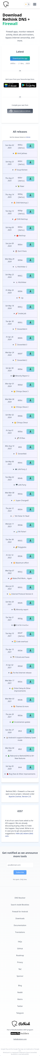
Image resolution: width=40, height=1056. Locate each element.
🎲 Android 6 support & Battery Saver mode (21, 738)
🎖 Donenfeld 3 (21, 344)
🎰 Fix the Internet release (20, 673)
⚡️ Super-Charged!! (21, 500)
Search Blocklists (20, 905)
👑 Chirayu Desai (21, 422)
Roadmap (20, 955)
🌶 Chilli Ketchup (21, 219)
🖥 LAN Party (21, 485)
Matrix (20, 999)
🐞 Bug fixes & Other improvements (21, 774)
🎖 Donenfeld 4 (21, 329)
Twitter (20, 1006)
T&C (20, 969)
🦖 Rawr (21, 186)
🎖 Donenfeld (20, 454)
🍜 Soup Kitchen (21, 170)
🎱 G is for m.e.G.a (21, 625)
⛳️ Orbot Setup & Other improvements (21, 689)
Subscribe (20, 872)
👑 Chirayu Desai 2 (20, 407)
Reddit (20, 992)
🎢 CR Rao (21, 438)
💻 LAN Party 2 (21, 469)
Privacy (20, 962)
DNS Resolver (20, 898)
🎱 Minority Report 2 (21, 376)
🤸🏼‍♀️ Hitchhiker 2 (21, 267)
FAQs (20, 941)
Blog (20, 985)
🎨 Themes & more (21, 706)
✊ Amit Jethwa (21, 153)
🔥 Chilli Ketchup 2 (20, 202)
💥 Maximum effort (21, 563)
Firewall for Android (20, 911)
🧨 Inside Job (21, 313)
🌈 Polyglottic (20, 547)
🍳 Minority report (21, 609)
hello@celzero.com (20, 1039)
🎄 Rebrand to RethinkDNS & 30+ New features (21, 757)
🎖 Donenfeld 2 (21, 360)
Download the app (20, 58)
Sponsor (20, 976)
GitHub (28, 137)
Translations (20, 932)
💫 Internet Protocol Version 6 (21, 594)
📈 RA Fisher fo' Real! (20, 516)
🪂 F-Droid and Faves (20, 657)
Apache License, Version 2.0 (20, 796)
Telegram (20, 1013)
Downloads (20, 918)
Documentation (20, 925)
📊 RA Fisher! (21, 531)
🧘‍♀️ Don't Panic (21, 251)
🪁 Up (20, 298)
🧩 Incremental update (21, 722)
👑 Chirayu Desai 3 (20, 391)
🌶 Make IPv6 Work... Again (21, 578)
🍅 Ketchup (20, 235)
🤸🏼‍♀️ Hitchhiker (20, 282)
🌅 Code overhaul (21, 641)
